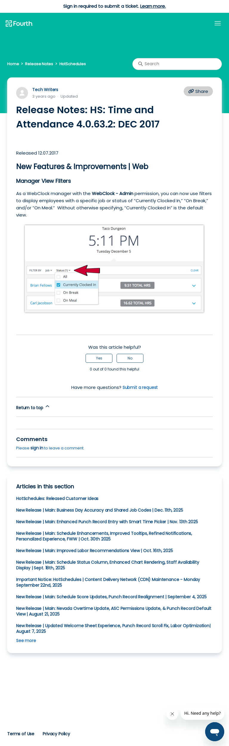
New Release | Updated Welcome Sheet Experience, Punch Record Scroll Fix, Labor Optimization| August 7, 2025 (113, 628)
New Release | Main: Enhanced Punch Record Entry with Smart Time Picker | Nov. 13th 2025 (107, 522)
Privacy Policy (56, 734)
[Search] (177, 64)
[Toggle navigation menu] (217, 23)
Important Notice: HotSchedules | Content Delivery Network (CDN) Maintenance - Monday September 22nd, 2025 (108, 582)
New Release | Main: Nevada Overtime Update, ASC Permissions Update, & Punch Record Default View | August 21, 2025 (113, 611)
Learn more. (152, 6)
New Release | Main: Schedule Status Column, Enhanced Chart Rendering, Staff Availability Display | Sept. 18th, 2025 (107, 565)
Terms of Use (20, 734)
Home (13, 64)
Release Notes (39, 64)
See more (26, 641)
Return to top (33, 407)
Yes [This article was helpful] (99, 358)
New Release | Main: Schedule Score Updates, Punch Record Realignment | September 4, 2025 (111, 597)
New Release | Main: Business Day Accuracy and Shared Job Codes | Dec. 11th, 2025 (99, 510)
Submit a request (140, 387)
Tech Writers (45, 90)
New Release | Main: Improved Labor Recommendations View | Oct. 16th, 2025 (94, 551)
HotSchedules (72, 64)
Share (198, 91)
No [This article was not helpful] (130, 358)
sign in (36, 448)
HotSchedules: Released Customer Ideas (57, 499)
